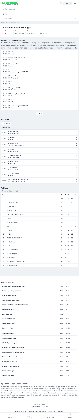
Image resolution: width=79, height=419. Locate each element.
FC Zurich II (10, 234)
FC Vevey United (12, 265)
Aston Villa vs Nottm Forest (10, 300)
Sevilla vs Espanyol (8, 371)
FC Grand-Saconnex (13, 246)
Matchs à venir (8, 282)
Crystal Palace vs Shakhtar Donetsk (13, 286)
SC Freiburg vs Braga (9, 295)
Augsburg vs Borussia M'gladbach (13, 347)
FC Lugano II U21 (12, 250)
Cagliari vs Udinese (8, 333)
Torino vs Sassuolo (8, 309)
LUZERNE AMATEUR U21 (15, 238)
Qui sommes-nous (20, 411)
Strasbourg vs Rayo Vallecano (11, 291)
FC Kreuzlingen (12, 253)
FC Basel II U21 (11, 210)
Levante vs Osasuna (8, 319)
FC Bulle (9, 230)
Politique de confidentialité (47, 411)
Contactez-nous (33, 411)
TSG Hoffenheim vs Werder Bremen (13, 352)
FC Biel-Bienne (11, 206)
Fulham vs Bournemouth (9, 357)
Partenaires (60, 411)
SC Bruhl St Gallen (13, 203)
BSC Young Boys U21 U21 (15, 214)
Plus (39, 113)
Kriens (9, 199)
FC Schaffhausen (12, 222)
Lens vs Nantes (7, 314)
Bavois (9, 218)
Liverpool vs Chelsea (8, 323)
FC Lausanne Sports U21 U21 (16, 261)
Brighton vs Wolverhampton (10, 366)
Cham (8, 226)
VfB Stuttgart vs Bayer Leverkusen (13, 343)
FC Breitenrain (11, 242)
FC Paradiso (11, 257)
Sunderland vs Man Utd (9, 361)
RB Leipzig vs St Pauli (9, 338)
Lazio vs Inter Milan (8, 375)
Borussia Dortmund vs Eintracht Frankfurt (15, 305)
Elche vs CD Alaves (8, 328)
